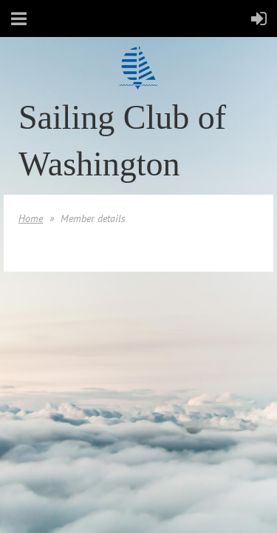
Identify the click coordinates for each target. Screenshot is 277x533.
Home (30, 218)
